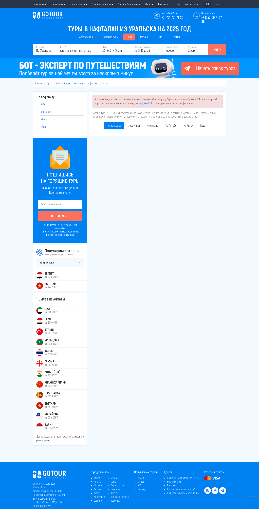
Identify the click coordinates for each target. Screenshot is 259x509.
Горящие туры (40, 4)
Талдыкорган (117, 485)
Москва (98, 485)
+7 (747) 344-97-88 (144, 103)
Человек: (192, 47)
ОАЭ (139, 485)
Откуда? (40, 47)
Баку (42, 104)
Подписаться (60, 216)
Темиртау (115, 489)
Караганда (99, 496)
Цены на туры (59, 4)
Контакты (163, 4)
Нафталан (92, 83)
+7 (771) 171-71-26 (172, 17)
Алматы (97, 477)
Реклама (171, 485)
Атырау (114, 477)
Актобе (97, 489)
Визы (161, 37)
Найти (217, 50)
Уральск (114, 492)
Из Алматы (134, 125)
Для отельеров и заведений (181, 489)
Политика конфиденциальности (183, 477)
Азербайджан (86, 37)
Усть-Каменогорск (120, 496)
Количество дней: (143, 47)
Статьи (176, 37)
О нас (149, 4)
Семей (114, 481)
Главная (39, 83)
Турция (140, 477)
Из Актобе (171, 125)
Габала (44, 119)
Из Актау (188, 125)
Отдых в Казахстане (129, 4)
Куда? (63, 47)
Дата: (105, 47)
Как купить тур (174, 481)
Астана (97, 481)
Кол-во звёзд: (172, 47)
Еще (203, 125)
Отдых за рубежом (102, 4)
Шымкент (99, 500)
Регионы (144, 37)
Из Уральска (114, 125)
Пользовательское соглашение (183, 492)
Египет (140, 481)
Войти (217, 4)
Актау (96, 492)
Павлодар (115, 500)
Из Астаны (152, 125)
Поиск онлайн (79, 4)
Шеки (43, 127)
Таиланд (141, 489)
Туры (129, 37)
